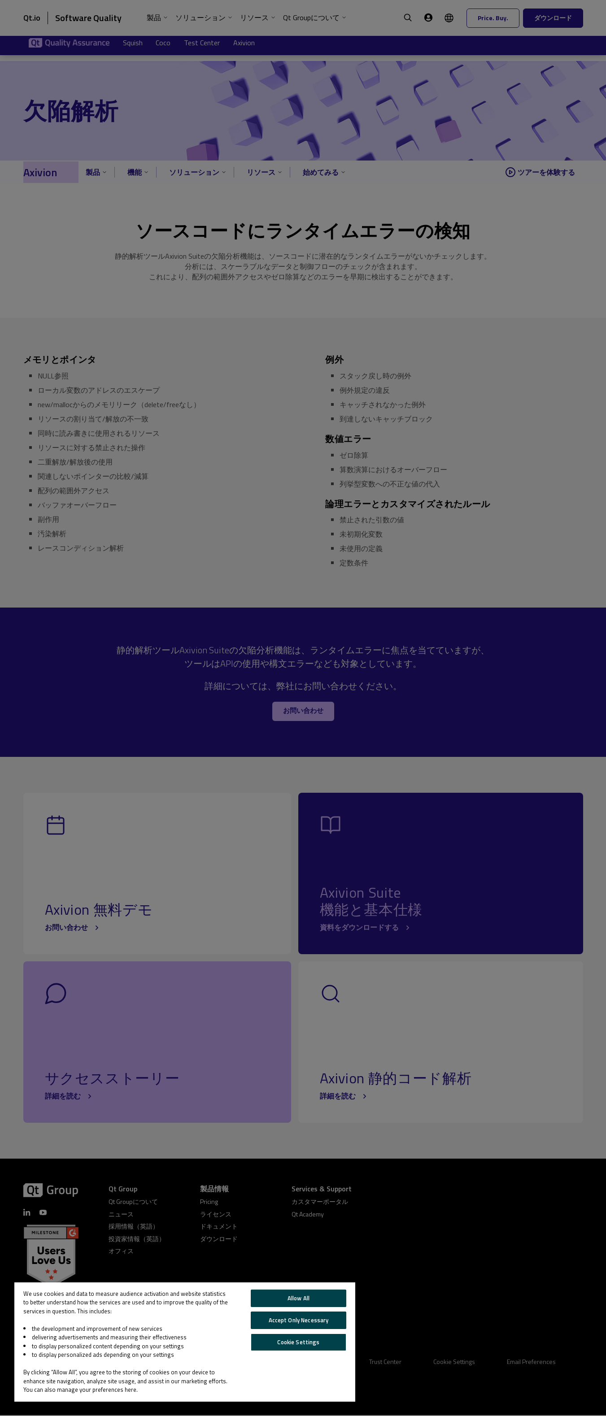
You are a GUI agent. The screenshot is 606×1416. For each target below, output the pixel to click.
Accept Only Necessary (299, 1320)
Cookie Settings (298, 1342)
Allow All (299, 1298)
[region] (184, 1342)
